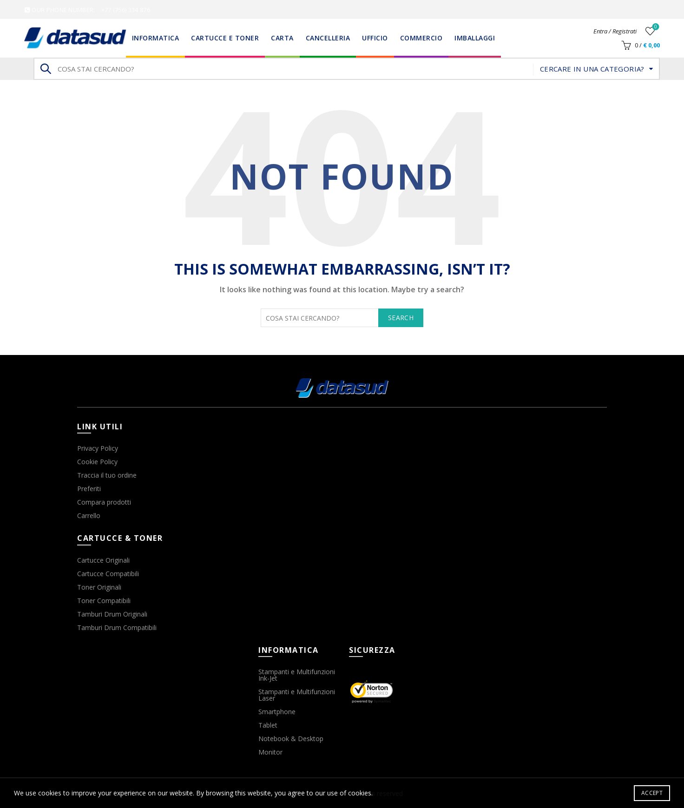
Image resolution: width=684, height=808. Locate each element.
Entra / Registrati (615, 31)
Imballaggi (474, 37)
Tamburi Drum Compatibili (117, 627)
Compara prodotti (104, 502)
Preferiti (89, 488)
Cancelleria (328, 37)
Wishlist (655, 27)
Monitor (270, 752)
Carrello (88, 515)
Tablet (267, 725)
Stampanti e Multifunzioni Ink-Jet (296, 675)
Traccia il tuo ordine (107, 475)
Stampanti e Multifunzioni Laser (296, 695)
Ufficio (375, 37)
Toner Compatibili (104, 600)
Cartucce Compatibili (108, 573)
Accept (652, 793)
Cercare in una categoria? (592, 68)
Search (45, 69)
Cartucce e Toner (225, 37)
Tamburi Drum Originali (112, 614)
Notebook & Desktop (290, 738)
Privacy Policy (97, 448)
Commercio (421, 37)
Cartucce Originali (103, 560)
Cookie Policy (97, 461)
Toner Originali (99, 587)
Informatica (155, 37)
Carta (282, 37)
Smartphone (277, 711)
